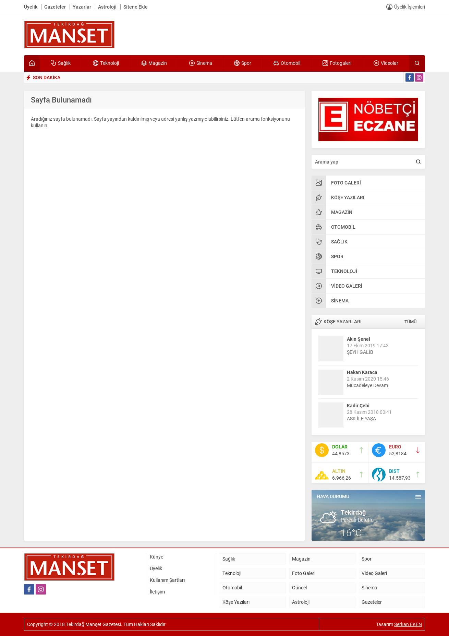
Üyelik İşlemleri (409, 6)
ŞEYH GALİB (360, 352)
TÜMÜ (410, 322)
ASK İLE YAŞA (361, 418)
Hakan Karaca (362, 372)
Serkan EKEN (408, 624)
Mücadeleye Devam (367, 385)
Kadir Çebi (358, 405)
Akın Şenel (358, 339)
